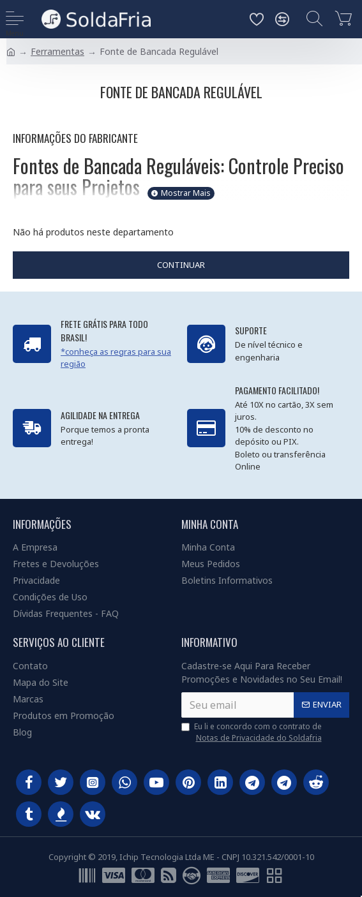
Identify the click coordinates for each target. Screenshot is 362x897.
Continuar (181, 265)
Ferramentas (57, 51)
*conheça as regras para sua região (116, 358)
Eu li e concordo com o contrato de (252, 732)
